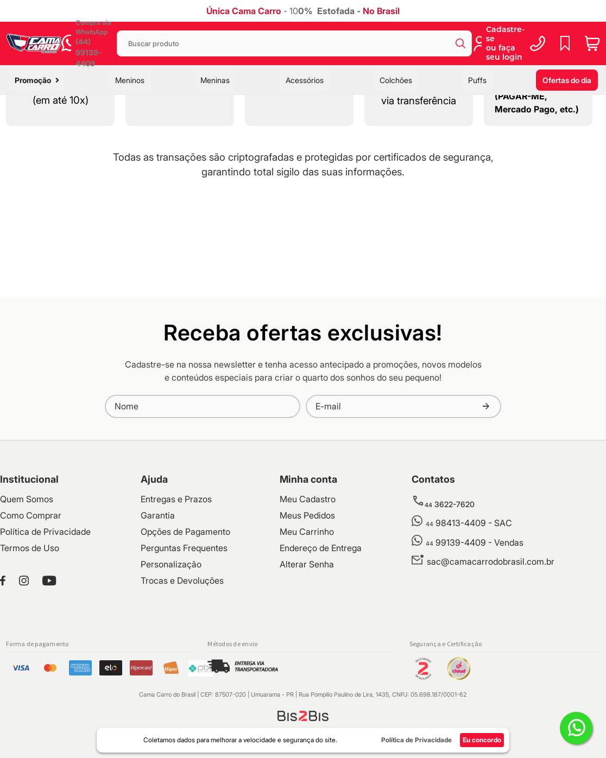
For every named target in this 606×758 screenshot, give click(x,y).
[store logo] (33, 43)
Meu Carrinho (307, 627)
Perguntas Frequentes (184, 643)
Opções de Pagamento (185, 627)
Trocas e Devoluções (182, 676)
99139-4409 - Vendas (474, 638)
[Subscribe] (486, 501)
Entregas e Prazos (176, 594)
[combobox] (294, 43)
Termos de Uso (29, 643)
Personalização (171, 659)
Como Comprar (30, 610)
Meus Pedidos (307, 610)
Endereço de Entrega (321, 643)
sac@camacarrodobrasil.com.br (490, 657)
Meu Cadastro (308, 594)
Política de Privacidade (45, 627)
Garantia (158, 610)
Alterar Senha (307, 659)
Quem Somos (26, 594)
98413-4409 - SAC (469, 618)
